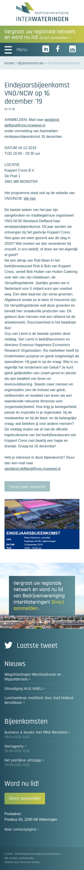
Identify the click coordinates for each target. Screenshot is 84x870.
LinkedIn (46, 49)
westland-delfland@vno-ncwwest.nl (32, 469)
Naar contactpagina (20, 829)
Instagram (72, 49)
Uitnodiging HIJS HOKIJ (23, 689)
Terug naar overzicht (27, 487)
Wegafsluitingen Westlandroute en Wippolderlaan (32, 677)
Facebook (59, 49)
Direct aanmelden (25, 798)
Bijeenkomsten (31, 63)
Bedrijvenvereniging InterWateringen (42, 11)
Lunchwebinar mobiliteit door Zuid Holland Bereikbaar (38, 700)
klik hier (30, 198)
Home (9, 63)
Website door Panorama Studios (22, 862)
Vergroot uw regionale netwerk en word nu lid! (39, 34)
